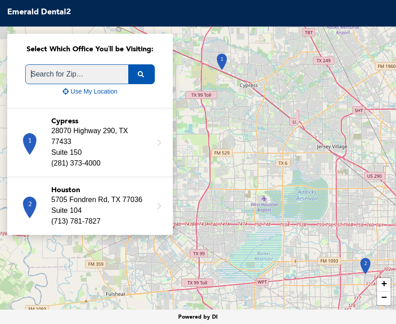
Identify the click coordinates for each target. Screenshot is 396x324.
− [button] (384, 298)
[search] (142, 74)
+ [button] (384, 285)
